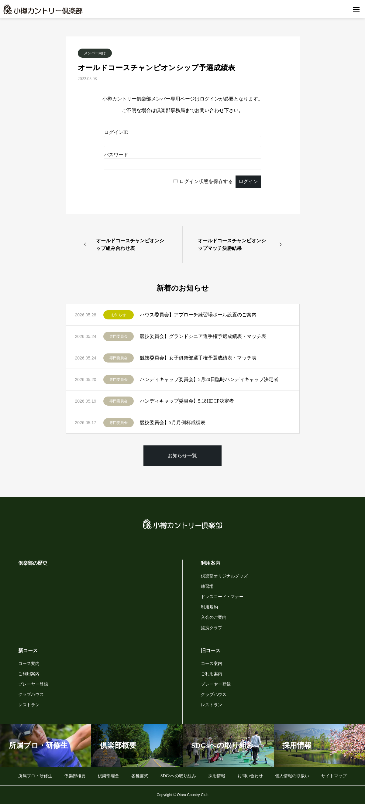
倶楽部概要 (75, 776)
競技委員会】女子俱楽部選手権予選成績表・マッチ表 (198, 357)
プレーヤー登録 (33, 684)
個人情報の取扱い (292, 776)
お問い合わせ (250, 776)
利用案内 (210, 563)
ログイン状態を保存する (206, 181)
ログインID (116, 132)
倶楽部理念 (108, 776)
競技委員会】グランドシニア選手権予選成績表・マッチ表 (203, 336)
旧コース (210, 650)
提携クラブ (211, 627)
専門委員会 (118, 336)
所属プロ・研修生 (35, 776)
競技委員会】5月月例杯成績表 (172, 422)
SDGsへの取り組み (178, 776)
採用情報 (216, 776)
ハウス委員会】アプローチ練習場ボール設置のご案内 (198, 314)
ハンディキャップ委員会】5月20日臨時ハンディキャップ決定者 (209, 379)
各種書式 (139, 776)
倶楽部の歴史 (32, 563)
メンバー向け (95, 53)
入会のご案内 (213, 617)
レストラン (29, 705)
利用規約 (209, 607)
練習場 (207, 586)
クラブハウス (31, 694)
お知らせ (118, 315)
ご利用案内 (29, 674)
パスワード (116, 154)
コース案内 (29, 663)
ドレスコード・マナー (222, 596)
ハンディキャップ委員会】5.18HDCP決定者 (187, 401)
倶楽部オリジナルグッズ (224, 576)
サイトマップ (334, 776)
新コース (28, 650)
